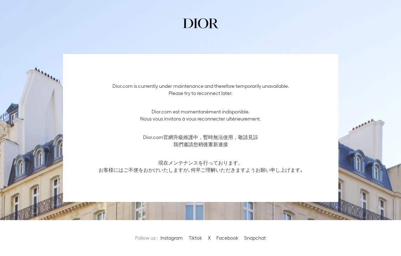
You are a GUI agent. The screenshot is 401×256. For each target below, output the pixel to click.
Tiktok (195, 238)
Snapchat (255, 238)
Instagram (171, 238)
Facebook (227, 238)
